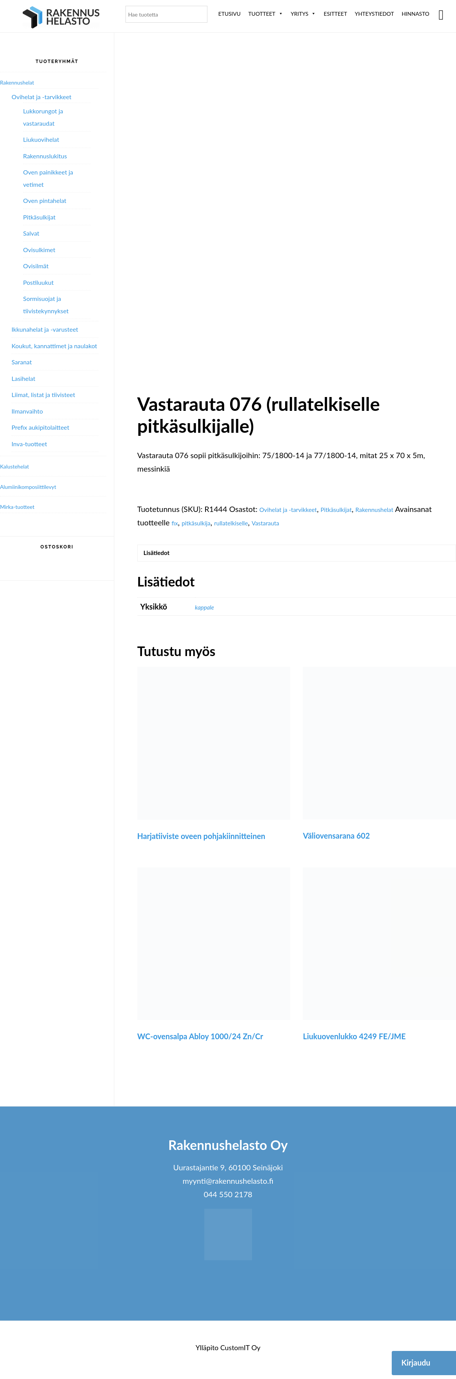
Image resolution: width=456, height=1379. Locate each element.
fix (214, 522)
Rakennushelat (406, 508)
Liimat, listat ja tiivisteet (43, 394)
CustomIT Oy (240, 1352)
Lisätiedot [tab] (162, 555)
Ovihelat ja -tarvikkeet (296, 508)
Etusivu (229, 13)
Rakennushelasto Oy (61, 18)
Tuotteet (265, 13)
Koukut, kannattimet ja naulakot (54, 345)
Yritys (303, 13)
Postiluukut (38, 282)
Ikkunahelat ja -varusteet (45, 329)
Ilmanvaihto (27, 411)
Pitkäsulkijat (358, 508)
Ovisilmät (35, 265)
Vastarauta (329, 522)
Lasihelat (23, 378)
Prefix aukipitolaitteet (40, 427)
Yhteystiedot (374, 13)
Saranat (22, 362)
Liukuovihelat (41, 139)
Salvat (31, 233)
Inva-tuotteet (29, 443)
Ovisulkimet (39, 249)
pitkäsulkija (241, 522)
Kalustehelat (19, 466)
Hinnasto (415, 13)
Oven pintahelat (44, 200)
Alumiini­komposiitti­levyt (36, 486)
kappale (207, 611)
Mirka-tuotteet (22, 506)
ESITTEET (335, 13)
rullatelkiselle (285, 522)
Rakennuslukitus (45, 155)
